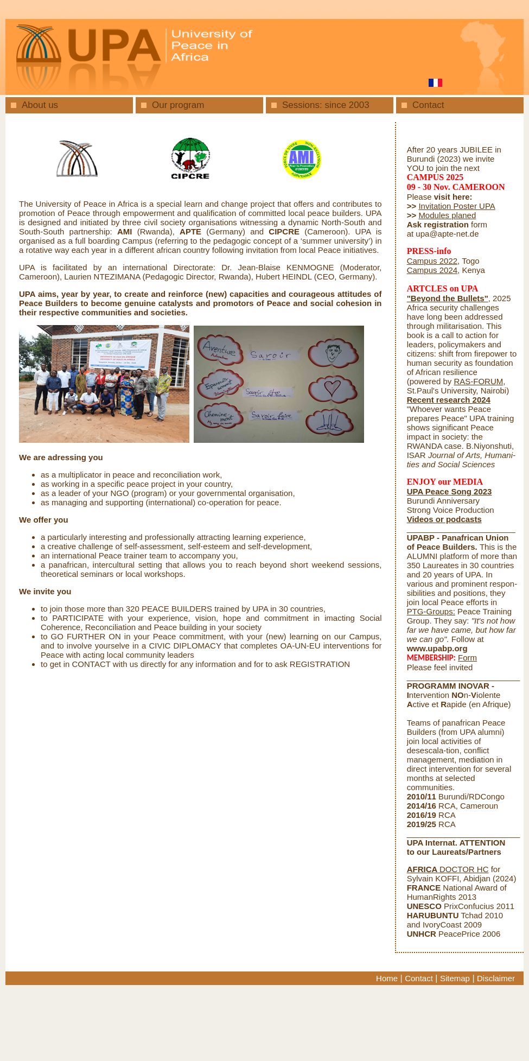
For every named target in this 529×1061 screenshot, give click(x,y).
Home (387, 978)
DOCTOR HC (448, 869)
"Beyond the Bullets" (447, 298)
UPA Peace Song (439, 491)
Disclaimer (496, 978)
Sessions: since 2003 (325, 105)
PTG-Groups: (431, 611)
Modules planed (447, 215)
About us (40, 105)
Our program (178, 105)
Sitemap (455, 978)
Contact (428, 105)
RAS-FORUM (478, 381)
